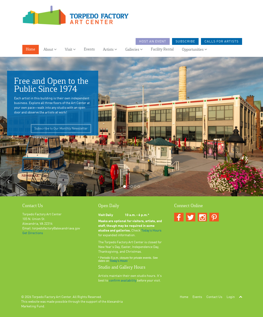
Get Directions (32, 233)
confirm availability (122, 280)
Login (231, 297)
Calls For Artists (221, 41)
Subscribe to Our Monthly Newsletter (61, 131)
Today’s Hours (151, 230)
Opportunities (194, 49)
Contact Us (214, 297)
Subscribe (185, 41)
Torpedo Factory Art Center (51, 297)
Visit (70, 49)
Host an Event (152, 41)
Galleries (134, 49)
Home (30, 49)
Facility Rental (162, 49)
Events (89, 49)
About (50, 49)
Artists (110, 49)
